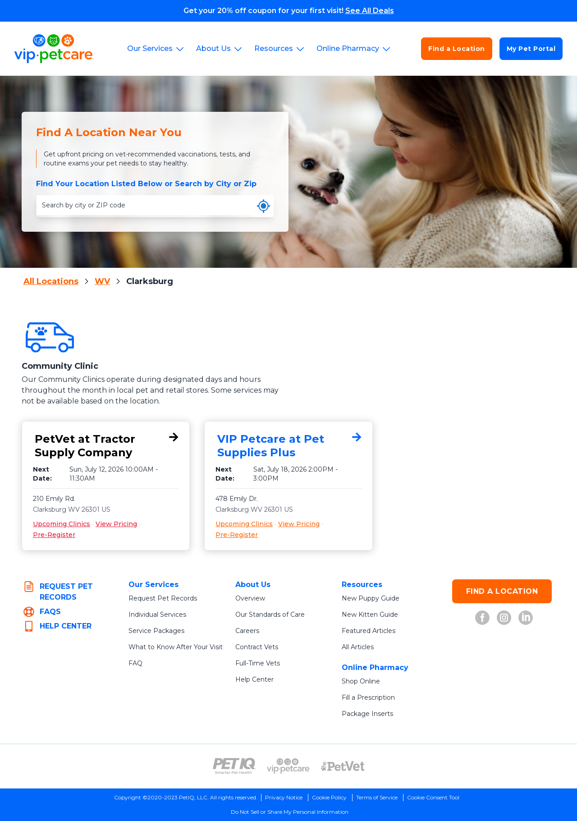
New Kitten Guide (370, 614)
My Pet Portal (531, 49)
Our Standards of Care (270, 614)
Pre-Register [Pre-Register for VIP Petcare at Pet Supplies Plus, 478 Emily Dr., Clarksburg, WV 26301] (236, 535)
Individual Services (157, 614)
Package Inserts (367, 714)
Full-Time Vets (257, 663)
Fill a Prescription (368, 697)
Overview (250, 598)
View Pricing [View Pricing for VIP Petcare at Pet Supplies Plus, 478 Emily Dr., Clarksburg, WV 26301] (299, 524)
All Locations (50, 281)
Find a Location (456, 49)
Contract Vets (256, 647)
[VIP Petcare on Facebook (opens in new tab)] (482, 617)
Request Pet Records (162, 598)
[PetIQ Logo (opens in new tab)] (234, 766)
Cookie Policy (329, 797)
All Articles (358, 647)
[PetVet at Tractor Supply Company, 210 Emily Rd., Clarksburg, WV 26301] (106, 445)
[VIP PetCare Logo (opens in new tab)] (288, 766)
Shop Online (361, 681)
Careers (247, 631)
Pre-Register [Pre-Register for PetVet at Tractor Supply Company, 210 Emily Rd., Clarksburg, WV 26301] (54, 535)
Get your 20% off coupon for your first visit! (288, 10)
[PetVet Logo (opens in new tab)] (342, 766)
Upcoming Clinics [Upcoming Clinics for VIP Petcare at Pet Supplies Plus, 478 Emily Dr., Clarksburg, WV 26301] (244, 524)
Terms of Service (377, 797)
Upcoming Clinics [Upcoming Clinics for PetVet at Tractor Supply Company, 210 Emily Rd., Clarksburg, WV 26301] (61, 524)
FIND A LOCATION (502, 591)
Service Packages (156, 631)
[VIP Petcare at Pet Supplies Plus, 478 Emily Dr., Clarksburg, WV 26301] (288, 445)
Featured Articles (368, 631)
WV (102, 281)
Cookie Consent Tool (433, 797)
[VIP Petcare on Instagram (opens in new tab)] (504, 617)
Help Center (254, 679)
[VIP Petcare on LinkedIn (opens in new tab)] (525, 617)
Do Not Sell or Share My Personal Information (289, 811)
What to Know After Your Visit (175, 647)
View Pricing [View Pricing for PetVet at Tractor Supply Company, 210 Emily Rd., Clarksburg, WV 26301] (116, 524)
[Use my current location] (263, 206)
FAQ (135, 663)
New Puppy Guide (370, 598)
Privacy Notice (283, 797)
